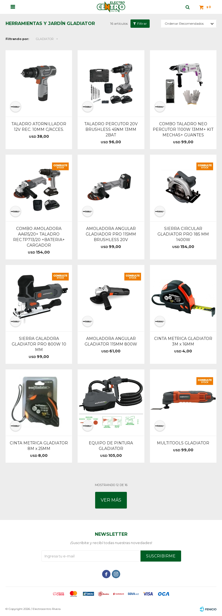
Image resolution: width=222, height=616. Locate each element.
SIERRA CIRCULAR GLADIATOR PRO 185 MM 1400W (183, 234)
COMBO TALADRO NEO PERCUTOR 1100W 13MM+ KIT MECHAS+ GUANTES (183, 129)
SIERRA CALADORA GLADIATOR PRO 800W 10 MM (39, 344)
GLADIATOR (45, 39)
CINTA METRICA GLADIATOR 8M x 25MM (39, 445)
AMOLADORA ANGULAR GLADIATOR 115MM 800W (111, 341)
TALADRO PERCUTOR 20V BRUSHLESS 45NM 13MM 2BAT (111, 129)
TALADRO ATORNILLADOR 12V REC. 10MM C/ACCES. (38, 126)
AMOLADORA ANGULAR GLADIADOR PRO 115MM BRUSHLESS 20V (111, 234)
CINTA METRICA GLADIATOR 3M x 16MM (183, 341)
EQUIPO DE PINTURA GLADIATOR (111, 445)
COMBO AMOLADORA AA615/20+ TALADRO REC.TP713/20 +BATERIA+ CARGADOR (39, 237)
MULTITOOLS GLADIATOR (183, 442)
